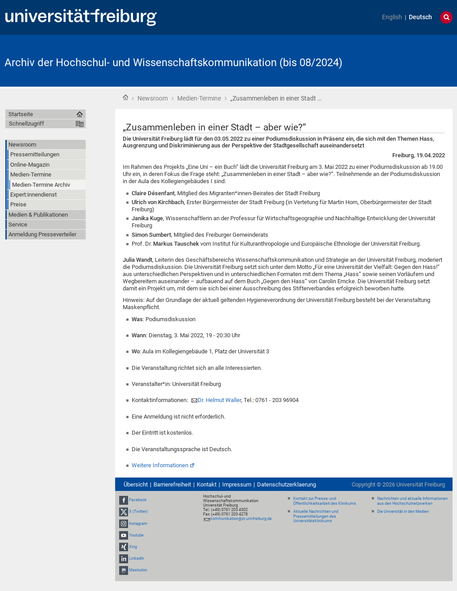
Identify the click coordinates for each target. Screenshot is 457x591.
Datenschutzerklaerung (286, 484)
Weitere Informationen (160, 465)
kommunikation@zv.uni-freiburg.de (241, 518)
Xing (133, 547)
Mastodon (138, 570)
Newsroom (152, 98)
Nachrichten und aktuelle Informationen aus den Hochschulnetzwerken (412, 501)
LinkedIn (136, 558)
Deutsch (420, 17)
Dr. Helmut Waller (219, 400)
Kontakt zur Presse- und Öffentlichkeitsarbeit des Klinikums (324, 501)
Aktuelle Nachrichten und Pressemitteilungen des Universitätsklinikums (315, 516)
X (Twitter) (138, 511)
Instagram (138, 523)
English (392, 17)
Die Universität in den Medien (403, 511)
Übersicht (136, 484)
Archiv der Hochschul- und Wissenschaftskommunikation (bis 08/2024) (173, 62)
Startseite (125, 97)
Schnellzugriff (26, 123)
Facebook (138, 500)
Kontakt (206, 484)
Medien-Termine (199, 98)
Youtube (136, 535)
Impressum (236, 484)
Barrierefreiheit (172, 484)
